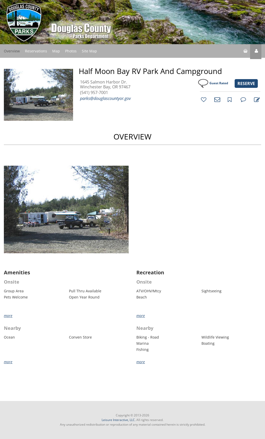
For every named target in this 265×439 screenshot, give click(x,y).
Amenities (17, 272)
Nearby (12, 328)
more (8, 315)
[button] (255, 51)
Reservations (36, 51)
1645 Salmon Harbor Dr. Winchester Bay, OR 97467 (105, 84)
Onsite (11, 282)
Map (56, 51)
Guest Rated (218, 83)
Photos (71, 51)
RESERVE (246, 83)
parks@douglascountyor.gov (105, 98)
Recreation (150, 272)
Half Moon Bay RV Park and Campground (150, 71)
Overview (12, 51)
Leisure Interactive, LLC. (119, 420)
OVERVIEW (132, 136)
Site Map (89, 50)
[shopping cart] (245, 51)
